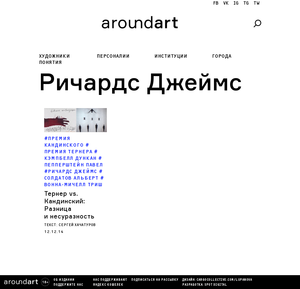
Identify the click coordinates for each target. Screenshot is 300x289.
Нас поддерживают (110, 280)
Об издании (64, 280)
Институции (170, 56)
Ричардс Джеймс (72, 171)
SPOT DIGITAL (215, 285)
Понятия (50, 62)
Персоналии (113, 56)
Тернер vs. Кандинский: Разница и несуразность (69, 205)
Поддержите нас (68, 285)
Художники (54, 56)
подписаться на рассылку (154, 280)
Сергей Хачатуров (77, 225)
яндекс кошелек (108, 285)
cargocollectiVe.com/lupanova (224, 280)
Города (221, 56)
